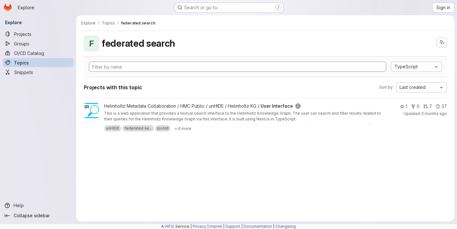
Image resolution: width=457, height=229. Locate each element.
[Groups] (38, 43)
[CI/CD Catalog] (38, 53)
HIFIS (169, 226)
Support (232, 226)
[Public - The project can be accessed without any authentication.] (298, 106)
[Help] (38, 205)
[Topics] (38, 62)
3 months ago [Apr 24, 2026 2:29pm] (434, 113)
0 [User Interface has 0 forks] (415, 106)
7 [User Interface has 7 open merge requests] (427, 106)
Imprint (215, 226)
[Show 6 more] (183, 128)
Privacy (199, 226)
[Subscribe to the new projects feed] (442, 42)
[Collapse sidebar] (38, 215)
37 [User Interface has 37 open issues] (441, 106)
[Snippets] (38, 72)
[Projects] (38, 34)
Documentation (257, 226)
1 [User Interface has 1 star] (403, 106)
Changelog (285, 226)
